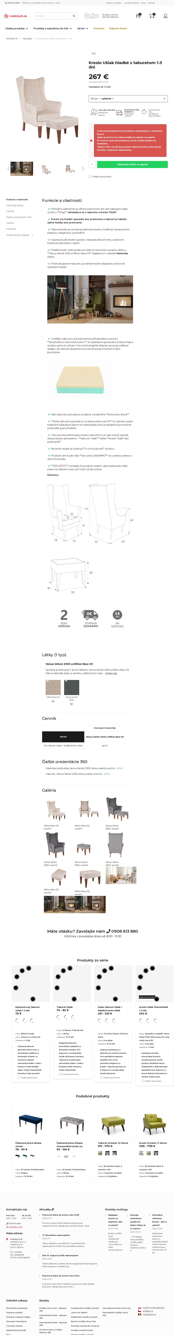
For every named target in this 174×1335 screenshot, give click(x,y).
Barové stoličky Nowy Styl (83, 1321)
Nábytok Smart (118, 28)
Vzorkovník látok (131, 3)
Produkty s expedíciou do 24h (51, 28)
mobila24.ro (147, 1314)
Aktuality (46, 1209)
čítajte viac (111, 673)
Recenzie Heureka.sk (16, 1321)
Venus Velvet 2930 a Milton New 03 (105, 737)
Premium (99, 28)
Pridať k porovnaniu (100, 176)
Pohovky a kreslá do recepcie (85, 1326)
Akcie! (81, 28)
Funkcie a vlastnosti (17, 199)
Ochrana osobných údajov (18, 1317)
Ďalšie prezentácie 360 (18, 217)
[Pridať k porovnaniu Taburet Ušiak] (60, 1074)
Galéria (10, 223)
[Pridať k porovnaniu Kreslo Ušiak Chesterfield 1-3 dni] (142, 1081)
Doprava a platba (114, 3)
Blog (143, 3)
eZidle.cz (145, 1311)
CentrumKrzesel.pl (151, 1308)
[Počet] (92, 164)
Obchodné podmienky (16, 1308)
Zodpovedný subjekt (20, 235)
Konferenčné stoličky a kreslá (85, 1308)
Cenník (10, 211)
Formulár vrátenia (14, 1326)
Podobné (11, 228)
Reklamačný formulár (16, 1330)
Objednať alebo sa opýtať (132, 164)
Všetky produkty (15, 28)
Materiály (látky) (14, 205)
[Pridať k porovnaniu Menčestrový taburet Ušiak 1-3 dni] (19, 1077)
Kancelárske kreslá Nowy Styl (117, 1308)
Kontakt (151, 3)
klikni (120, 768)
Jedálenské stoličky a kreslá (84, 1317)
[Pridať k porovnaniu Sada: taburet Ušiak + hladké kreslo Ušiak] (101, 1077)
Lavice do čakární (79, 1312)
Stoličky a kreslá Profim (82, 1330)
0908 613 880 (12, 3)
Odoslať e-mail (15, 1227)
